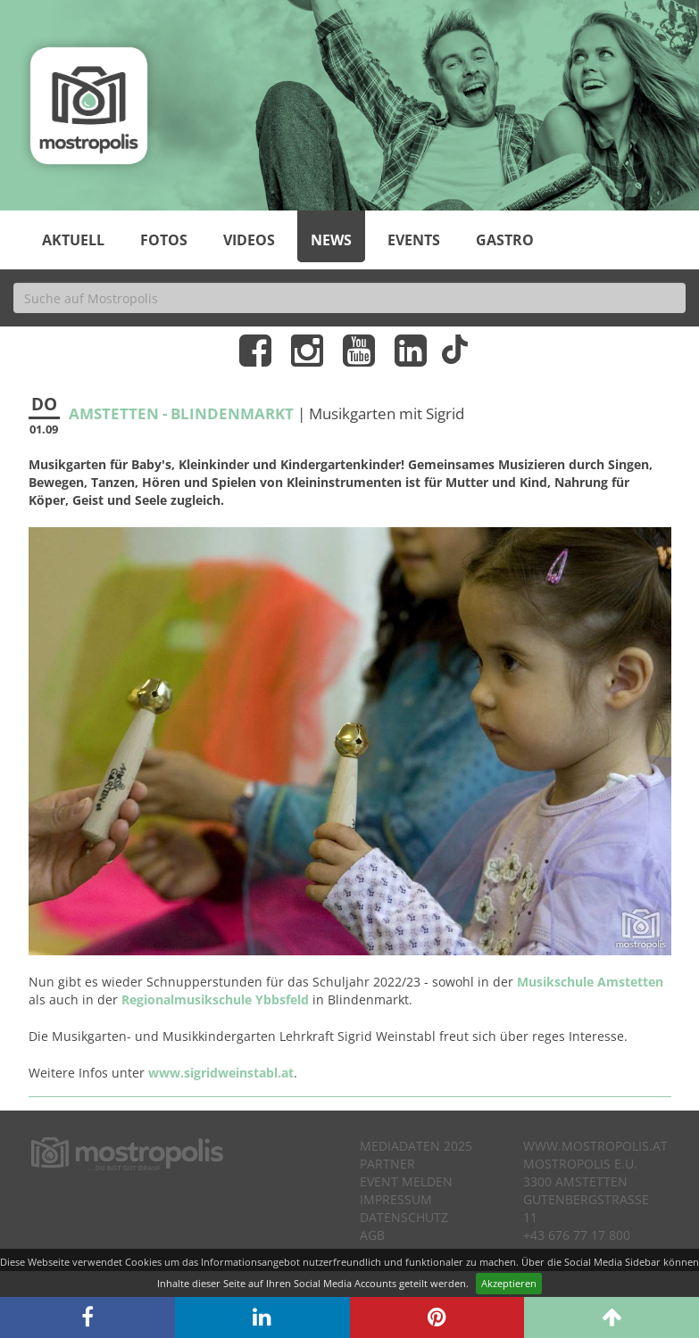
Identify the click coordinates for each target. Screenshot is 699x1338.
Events (413, 240)
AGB (372, 1234)
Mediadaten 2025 (416, 1145)
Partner (387, 1163)
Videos (249, 240)
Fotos (163, 240)
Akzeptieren (509, 1283)
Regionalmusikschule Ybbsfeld (215, 999)
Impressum (396, 1199)
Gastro (505, 240)
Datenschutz (404, 1217)
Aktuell (73, 240)
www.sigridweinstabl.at (221, 1072)
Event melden (406, 1181)
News (331, 240)
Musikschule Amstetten (590, 981)
